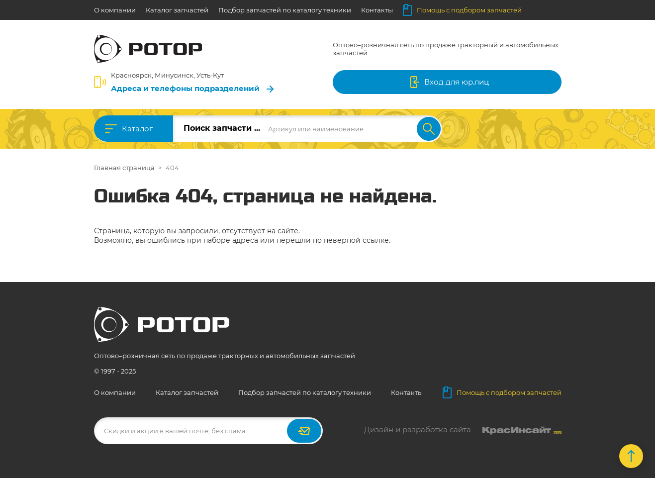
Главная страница (124, 168)
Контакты (377, 10)
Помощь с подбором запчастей (462, 10)
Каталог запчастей (177, 10)
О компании (115, 10)
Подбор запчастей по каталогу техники (284, 10)
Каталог (137, 128)
